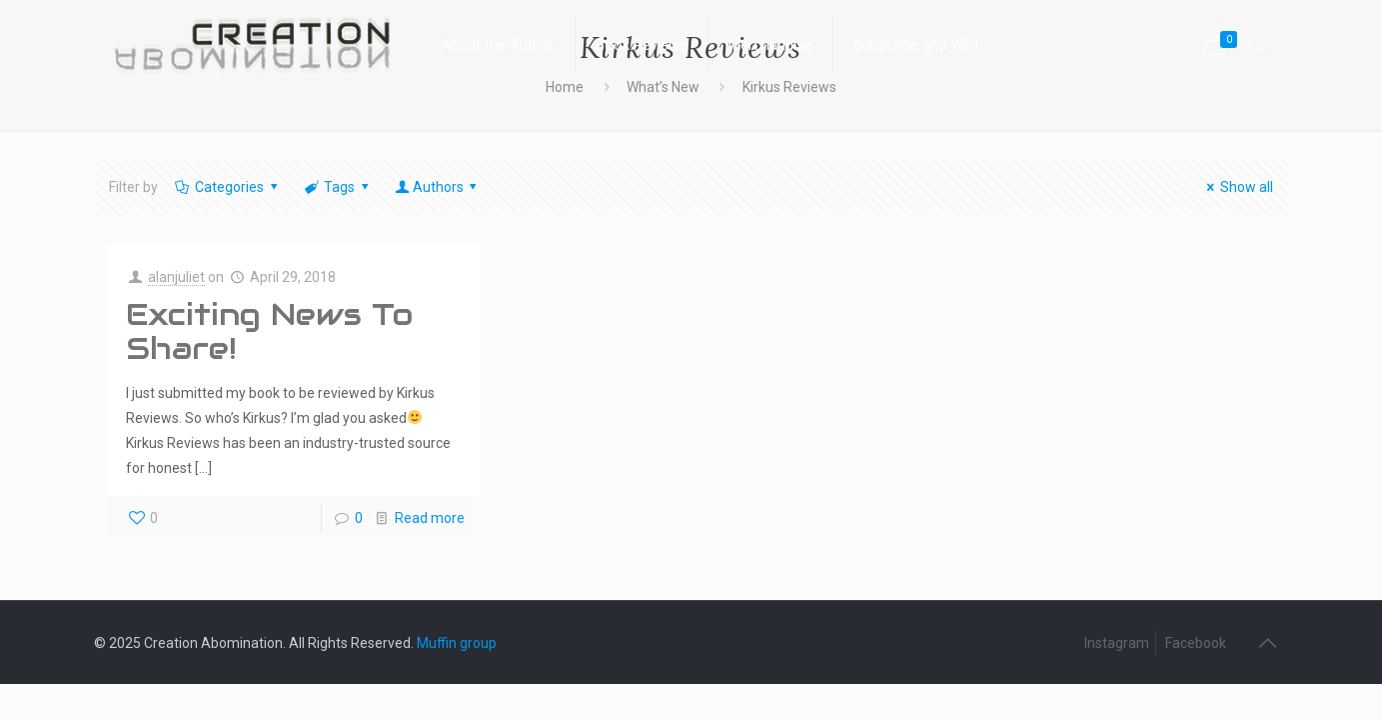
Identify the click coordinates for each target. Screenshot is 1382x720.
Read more (430, 518)
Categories (228, 187)
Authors (438, 187)
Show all (1237, 187)
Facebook (1195, 643)
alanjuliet (176, 277)
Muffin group (457, 643)
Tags (338, 187)
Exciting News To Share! (269, 331)
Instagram (1116, 643)
